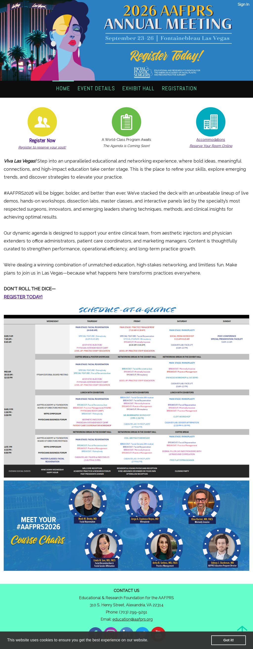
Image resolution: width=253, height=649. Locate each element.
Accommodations (210, 140)
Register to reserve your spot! (42, 147)
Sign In (243, 4)
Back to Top (242, 631)
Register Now (42, 140)
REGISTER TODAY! (23, 296)
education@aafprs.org (132, 619)
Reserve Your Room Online (211, 146)
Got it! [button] (228, 640)
